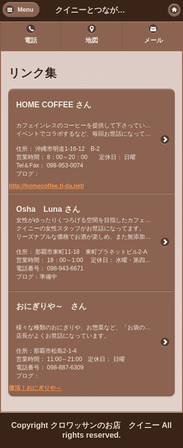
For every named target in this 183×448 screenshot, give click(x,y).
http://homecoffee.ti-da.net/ (46, 186)
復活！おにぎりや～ (35, 388)
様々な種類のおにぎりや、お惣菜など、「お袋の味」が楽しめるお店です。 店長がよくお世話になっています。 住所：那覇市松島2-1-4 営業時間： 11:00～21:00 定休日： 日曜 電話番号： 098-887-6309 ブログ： (95, 351)
